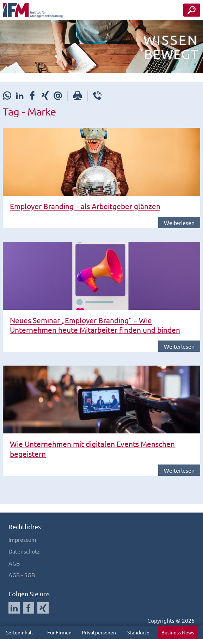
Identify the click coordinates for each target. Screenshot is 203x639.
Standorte (138, 632)
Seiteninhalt (19, 632)
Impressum (22, 539)
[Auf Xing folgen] (43, 608)
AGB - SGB (21, 574)
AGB (14, 563)
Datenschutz (24, 551)
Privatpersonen (99, 632)
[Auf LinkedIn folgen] (14, 608)
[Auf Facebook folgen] (28, 608)
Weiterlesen (179, 222)
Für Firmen (59, 632)
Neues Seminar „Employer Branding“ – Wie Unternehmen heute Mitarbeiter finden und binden (95, 324)
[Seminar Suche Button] (191, 10)
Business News (177, 632)
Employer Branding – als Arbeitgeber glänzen (85, 206)
